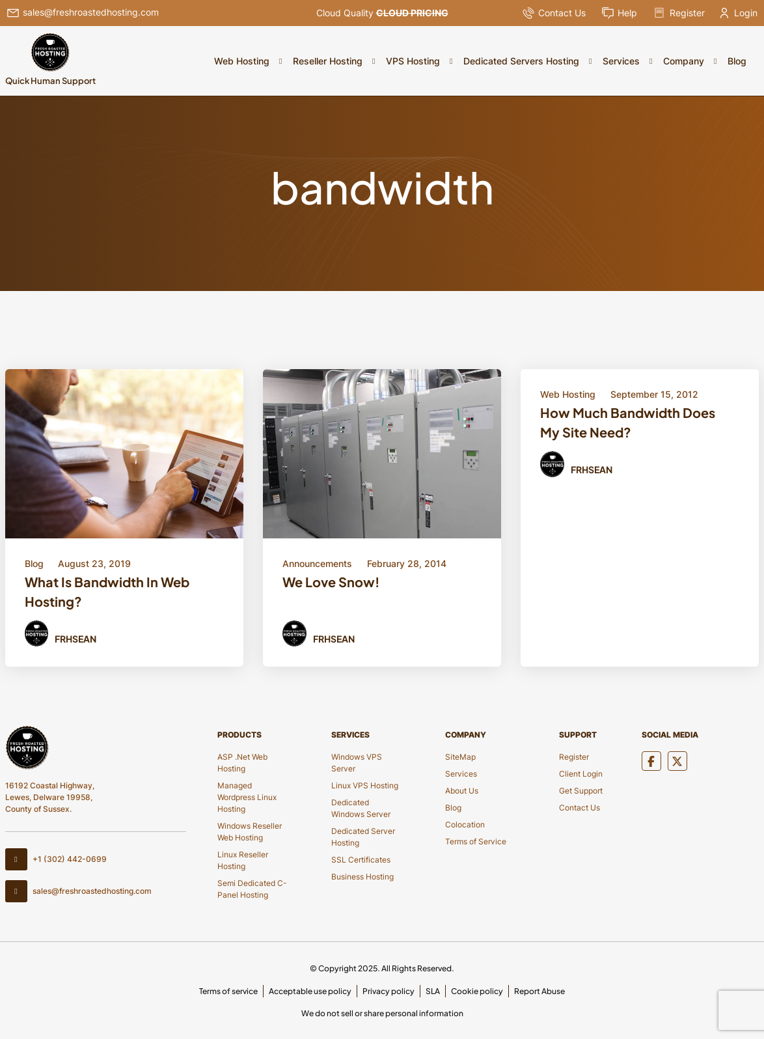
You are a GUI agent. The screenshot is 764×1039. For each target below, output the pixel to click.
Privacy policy (388, 991)
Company (683, 60)
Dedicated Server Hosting (363, 837)
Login (738, 12)
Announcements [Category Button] (317, 563)
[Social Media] (651, 761)
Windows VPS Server (356, 762)
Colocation (465, 824)
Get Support (581, 791)
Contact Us (579, 807)
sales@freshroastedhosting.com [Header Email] (83, 13)
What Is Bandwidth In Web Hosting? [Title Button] (107, 591)
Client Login (581, 774)
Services (621, 60)
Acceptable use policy (310, 991)
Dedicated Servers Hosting (521, 60)
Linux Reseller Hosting (242, 860)
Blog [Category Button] (34, 563)
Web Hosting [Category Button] (567, 394)
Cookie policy (477, 991)
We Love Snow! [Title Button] (330, 582)
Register (679, 13)
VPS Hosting (413, 60)
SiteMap (460, 757)
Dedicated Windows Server (360, 808)
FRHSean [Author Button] (75, 638)
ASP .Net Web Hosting (242, 762)
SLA (433, 991)
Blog (737, 60)
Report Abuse (539, 991)
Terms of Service (475, 841)
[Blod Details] (124, 452)
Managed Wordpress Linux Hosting (247, 797)
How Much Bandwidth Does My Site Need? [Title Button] (627, 422)
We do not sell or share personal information (382, 1013)
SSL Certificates (360, 860)
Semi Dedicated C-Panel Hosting (252, 889)
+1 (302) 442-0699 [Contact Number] (56, 859)
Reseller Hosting (327, 60)
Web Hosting (241, 60)
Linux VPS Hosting (364, 785)
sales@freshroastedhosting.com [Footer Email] (78, 891)
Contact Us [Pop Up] (554, 13)
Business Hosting (362, 876)
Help (619, 13)
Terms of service (228, 991)
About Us (461, 791)
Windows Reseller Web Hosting (249, 831)
